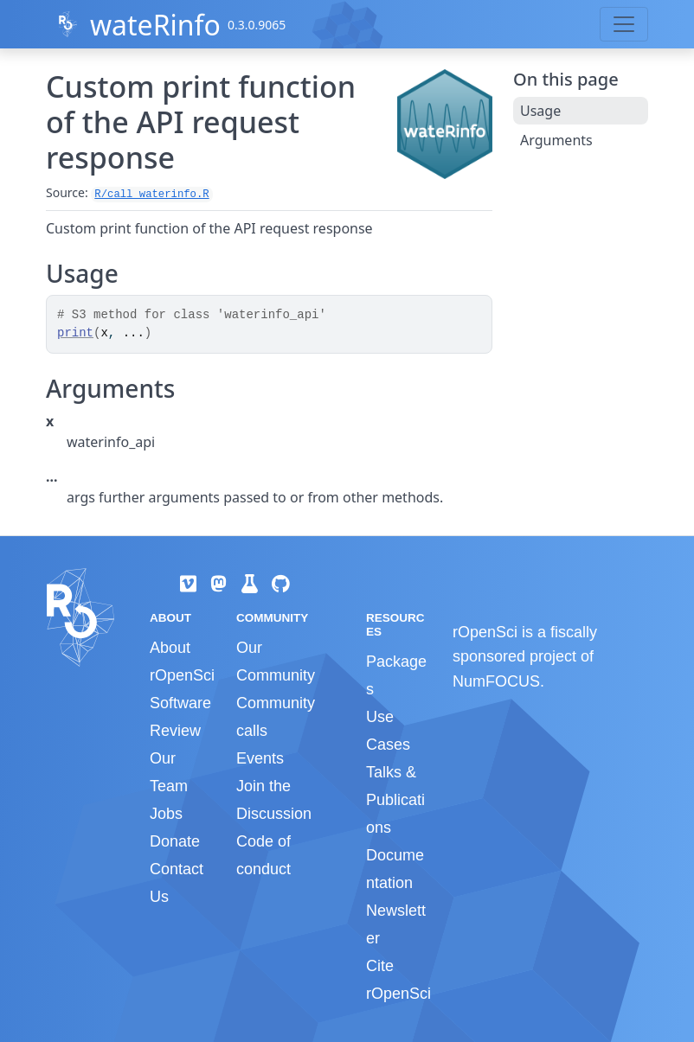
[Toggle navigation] (624, 24)
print (75, 333)
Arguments (556, 140)
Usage (540, 110)
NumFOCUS (496, 681)
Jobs (166, 813)
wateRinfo (155, 24)
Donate (175, 841)
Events (260, 758)
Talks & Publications (395, 800)
